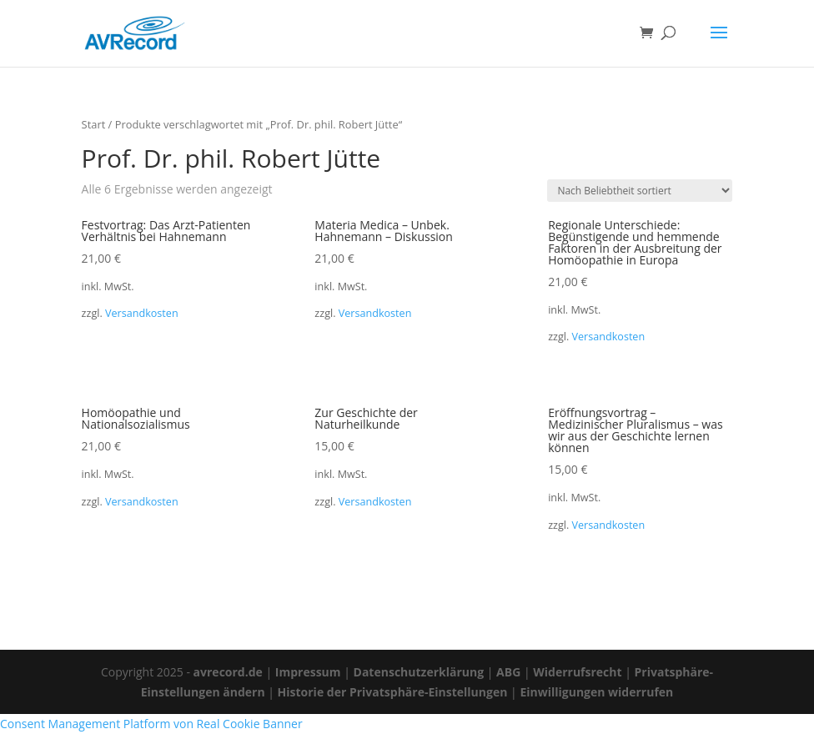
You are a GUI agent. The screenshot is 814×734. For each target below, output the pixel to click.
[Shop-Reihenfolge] (639, 190)
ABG (508, 672)
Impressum (308, 672)
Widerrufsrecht (577, 672)
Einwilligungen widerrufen (596, 692)
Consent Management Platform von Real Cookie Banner (151, 723)
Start (94, 124)
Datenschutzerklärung (419, 672)
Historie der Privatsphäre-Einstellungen (393, 692)
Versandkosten (141, 313)
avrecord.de (228, 672)
